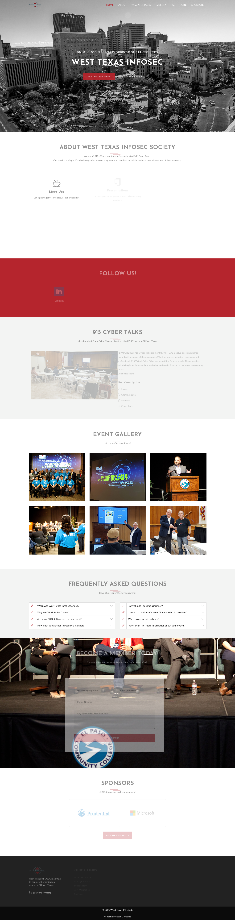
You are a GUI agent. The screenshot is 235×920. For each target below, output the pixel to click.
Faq (173, 4)
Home (110, 4)
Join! (183, 4)
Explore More (135, 76)
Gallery (161, 4)
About (122, 4)
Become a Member (97, 76)
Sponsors (197, 4)
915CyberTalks (141, 4)
